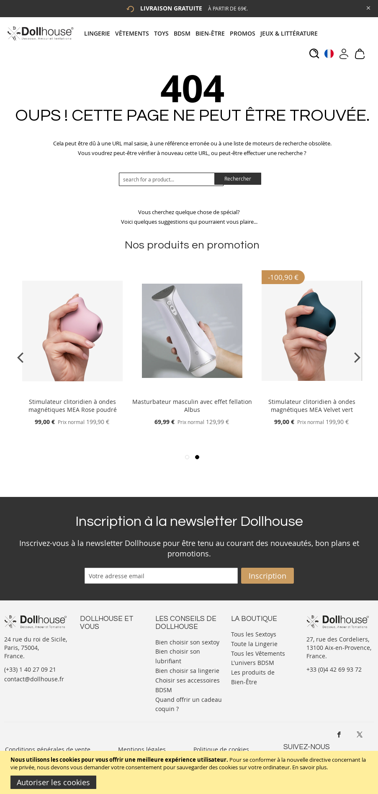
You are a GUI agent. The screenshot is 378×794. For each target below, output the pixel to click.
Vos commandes (103, 675)
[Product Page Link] (72, 392)
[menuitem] (99, 33)
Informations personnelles (98, 662)
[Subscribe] (267, 576)
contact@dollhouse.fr (34, 679)
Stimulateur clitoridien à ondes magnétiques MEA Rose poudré (72, 406)
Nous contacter (101, 641)
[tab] (203, 33)
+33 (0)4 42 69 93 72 (334, 669)
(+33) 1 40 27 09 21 (30, 669)
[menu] (203, 33)
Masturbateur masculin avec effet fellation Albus (192, 406)
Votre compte (98, 650)
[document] (190, 772)
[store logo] (40, 33)
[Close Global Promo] (368, 7)
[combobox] (171, 179)
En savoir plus (309, 767)
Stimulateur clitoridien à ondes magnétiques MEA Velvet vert (311, 406)
